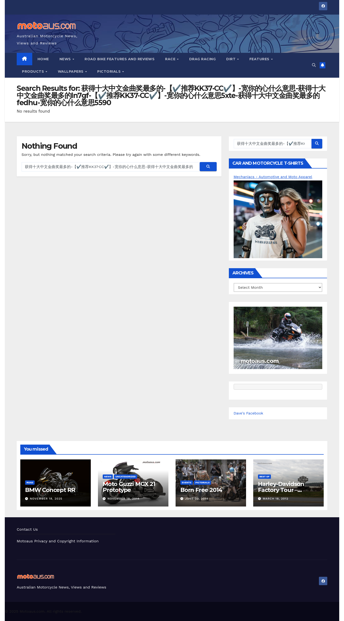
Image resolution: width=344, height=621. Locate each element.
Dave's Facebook (249, 413)
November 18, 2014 (124, 498)
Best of (264, 476)
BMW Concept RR (50, 489)
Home (43, 59)
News (65, 59)
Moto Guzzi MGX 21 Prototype (129, 486)
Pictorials (109, 71)
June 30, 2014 (196, 498)
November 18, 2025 (46, 498)
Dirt (231, 59)
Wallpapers (71, 71)
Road (30, 482)
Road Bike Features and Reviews (120, 59)
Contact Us (27, 529)
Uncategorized (125, 476)
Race (171, 59)
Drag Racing (202, 59)
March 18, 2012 (275, 498)
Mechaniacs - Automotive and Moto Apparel (275, 176)
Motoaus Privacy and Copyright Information (58, 541)
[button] (314, 65)
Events (186, 482)
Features (260, 59)
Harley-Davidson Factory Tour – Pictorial (281, 489)
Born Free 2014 (201, 489)
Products (33, 71)
